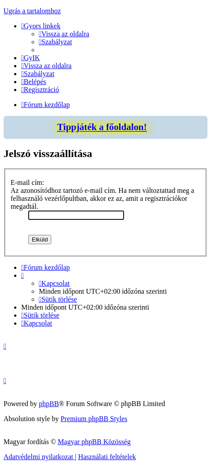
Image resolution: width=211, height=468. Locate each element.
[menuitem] (64, 34)
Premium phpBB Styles (93, 418)
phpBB (49, 403)
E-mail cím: (27, 182)
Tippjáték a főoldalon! (102, 127)
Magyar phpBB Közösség (94, 441)
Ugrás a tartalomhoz (32, 11)
